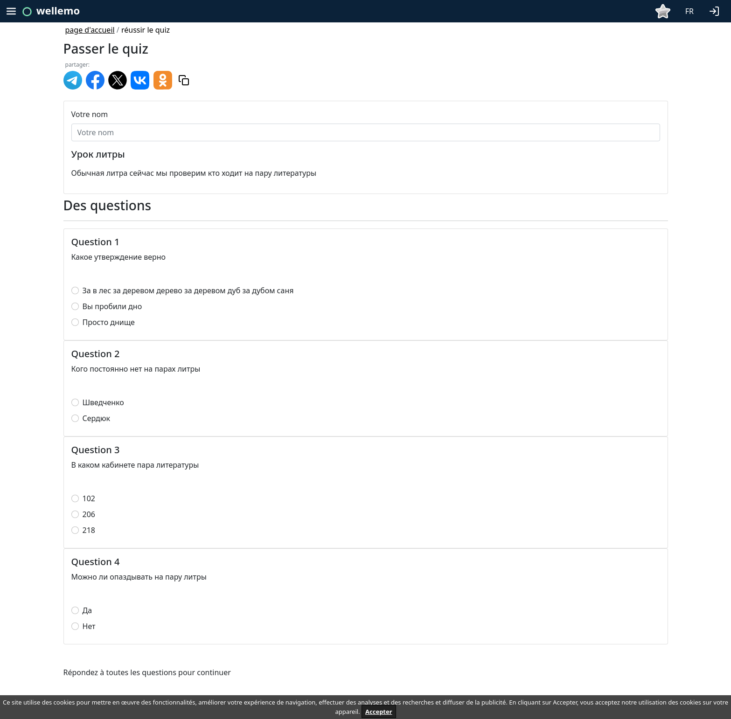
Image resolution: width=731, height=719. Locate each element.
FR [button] (689, 11)
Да (87, 610)
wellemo (58, 10)
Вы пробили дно (112, 306)
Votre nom (89, 114)
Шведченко (103, 402)
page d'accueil (90, 30)
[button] (716, 10)
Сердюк (97, 418)
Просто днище (109, 322)
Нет (89, 626)
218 (89, 530)
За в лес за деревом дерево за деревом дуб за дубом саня (188, 290)
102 (89, 498)
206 (89, 514)
